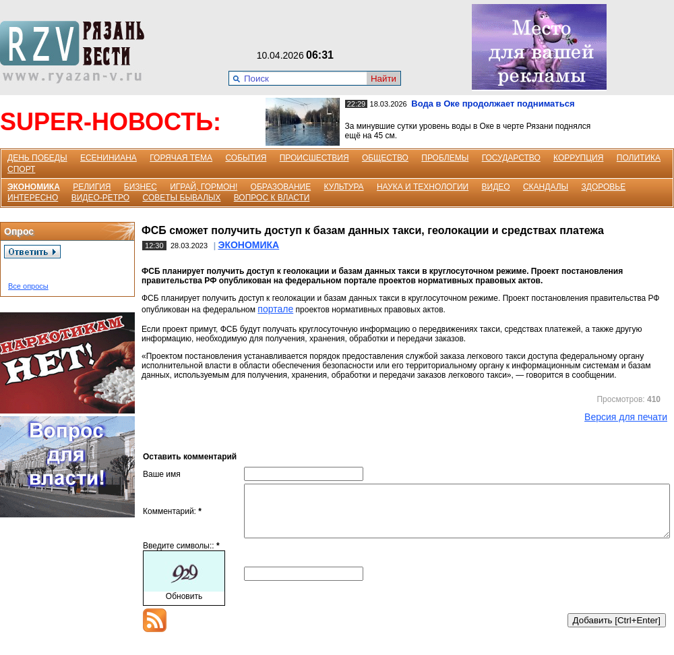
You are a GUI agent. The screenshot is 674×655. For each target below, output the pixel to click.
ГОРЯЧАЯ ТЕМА (181, 158)
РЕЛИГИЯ (92, 187)
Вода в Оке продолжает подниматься (492, 103)
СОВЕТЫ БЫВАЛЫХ (182, 197)
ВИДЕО (496, 187)
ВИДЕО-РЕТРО (100, 197)
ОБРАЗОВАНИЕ (281, 187)
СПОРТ (21, 169)
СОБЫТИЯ (245, 158)
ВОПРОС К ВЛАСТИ (272, 197)
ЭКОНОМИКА (33, 187)
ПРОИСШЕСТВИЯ (314, 158)
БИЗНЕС (140, 187)
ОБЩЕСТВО (385, 158)
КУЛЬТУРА (344, 187)
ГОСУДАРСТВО (511, 158)
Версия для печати (625, 416)
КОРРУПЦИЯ (578, 158)
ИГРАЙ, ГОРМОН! (203, 187)
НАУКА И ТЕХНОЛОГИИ (422, 187)
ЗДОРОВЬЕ (604, 187)
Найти (383, 79)
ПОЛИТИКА (639, 158)
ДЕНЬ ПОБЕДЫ (37, 158)
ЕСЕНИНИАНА (108, 158)
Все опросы (28, 286)
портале (275, 309)
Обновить (184, 606)
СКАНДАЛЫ (545, 187)
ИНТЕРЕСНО (32, 197)
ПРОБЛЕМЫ (444, 158)
